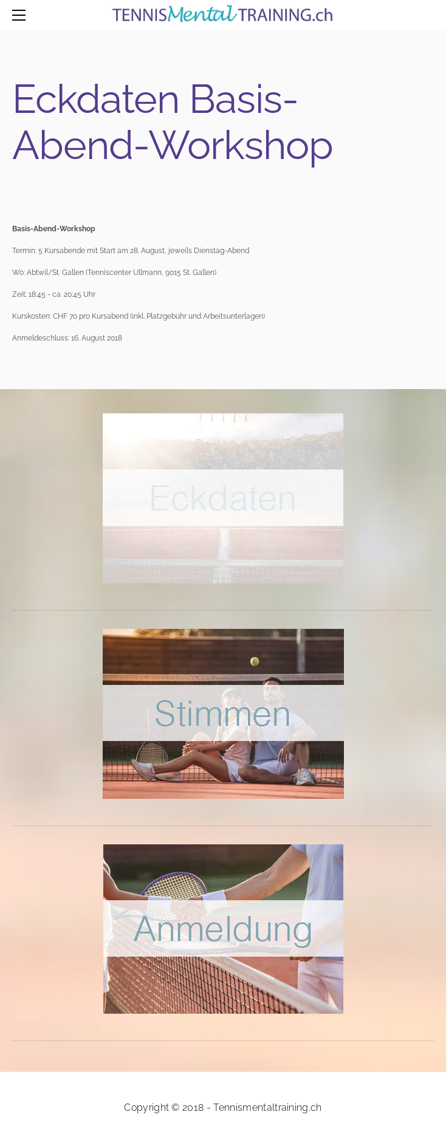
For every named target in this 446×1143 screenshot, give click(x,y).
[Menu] (21, 15)
